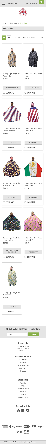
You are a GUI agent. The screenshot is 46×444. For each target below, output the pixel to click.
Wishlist (23, 362)
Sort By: (17, 37)
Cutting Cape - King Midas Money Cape (11, 294)
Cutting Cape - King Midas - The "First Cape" (11, 184)
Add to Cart (11, 142)
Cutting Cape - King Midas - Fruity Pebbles (11, 239)
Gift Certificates (23, 360)
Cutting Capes (13, 23)
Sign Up (34, 3)
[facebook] (22, 410)
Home (4, 23)
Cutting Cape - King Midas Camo (33, 75)
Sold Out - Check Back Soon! (12, 250)
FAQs (23, 386)
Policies (23, 391)
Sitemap (23, 371)
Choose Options (12, 88)
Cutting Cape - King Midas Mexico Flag (33, 184)
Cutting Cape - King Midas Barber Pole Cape (11, 130)
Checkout (23, 394)
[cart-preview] (41, 2)
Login (27, 3)
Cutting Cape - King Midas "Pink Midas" (33, 239)
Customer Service (23, 389)
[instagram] (27, 410)
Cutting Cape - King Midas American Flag (33, 130)
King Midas (23, 23)
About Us (23, 383)
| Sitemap (33, 442)
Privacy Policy (23, 397)
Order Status (23, 368)
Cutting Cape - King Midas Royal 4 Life (11, 75)
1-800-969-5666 (12, 4)
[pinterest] (18, 410)
